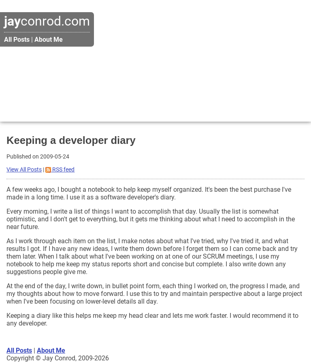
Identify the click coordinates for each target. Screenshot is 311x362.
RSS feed (60, 169)
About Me (48, 39)
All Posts (17, 39)
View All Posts (24, 169)
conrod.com (47, 21)
